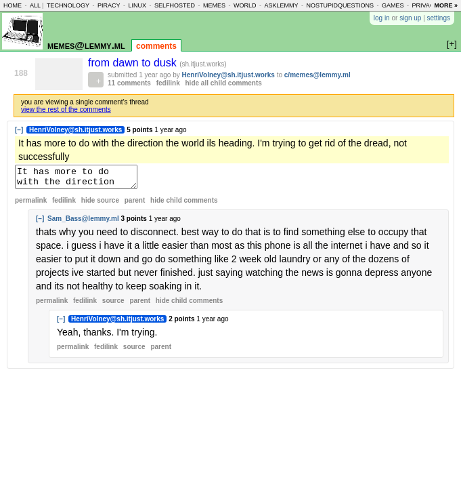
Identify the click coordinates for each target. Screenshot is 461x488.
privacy (425, 5)
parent (135, 204)
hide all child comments (223, 83)
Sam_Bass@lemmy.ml (83, 222)
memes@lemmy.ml (86, 45)
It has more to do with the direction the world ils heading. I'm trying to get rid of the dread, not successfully (83, 179)
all (35, 5)
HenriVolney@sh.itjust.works (228, 75)
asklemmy (281, 5)
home (12, 5)
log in (382, 18)
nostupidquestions (340, 5)
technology (68, 5)
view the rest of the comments (66, 109)
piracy (108, 5)
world (245, 5)
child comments (183, 204)
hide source (100, 204)
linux (137, 5)
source (113, 304)
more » (446, 5)
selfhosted (174, 5)
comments (156, 46)
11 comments (129, 83)
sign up (410, 18)
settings (438, 18)
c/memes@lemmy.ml (317, 75)
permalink (31, 204)
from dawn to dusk (133, 62)
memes (214, 5)
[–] (19, 130)
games (393, 5)
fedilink (168, 83)
